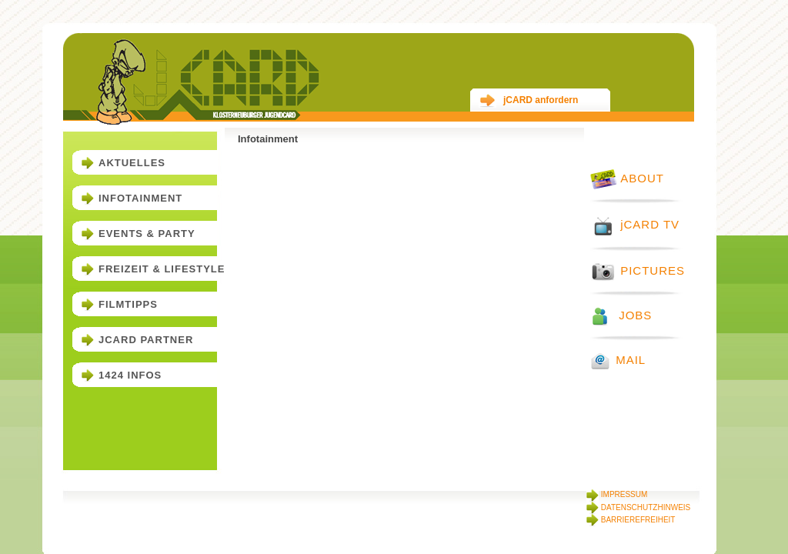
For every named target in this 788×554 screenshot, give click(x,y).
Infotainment (140, 198)
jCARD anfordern (528, 100)
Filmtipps (128, 304)
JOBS (621, 315)
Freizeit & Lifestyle (161, 269)
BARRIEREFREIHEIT (630, 520)
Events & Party (146, 233)
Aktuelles (131, 163)
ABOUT (627, 178)
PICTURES (637, 270)
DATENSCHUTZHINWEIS (638, 507)
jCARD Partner (145, 339)
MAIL (618, 359)
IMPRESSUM (616, 494)
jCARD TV (634, 224)
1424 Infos (130, 375)
